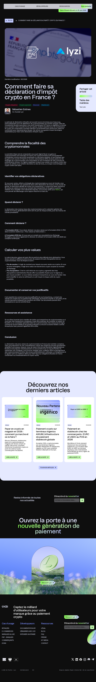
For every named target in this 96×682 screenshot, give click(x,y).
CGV (33, 670)
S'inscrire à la (66, 496)
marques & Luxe (8, 634)
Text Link (83, 107)
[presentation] (78, 633)
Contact (44, 643)
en (95, 6)
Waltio (57, 189)
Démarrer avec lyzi (27, 631)
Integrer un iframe (27, 634)
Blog (43, 631)
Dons (4, 643)
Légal (43, 628)
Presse (44, 637)
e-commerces (7, 631)
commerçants (8, 640)
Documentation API (28, 628)
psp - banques (7, 637)
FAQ (42, 634)
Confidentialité (24, 670)
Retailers (5, 628)
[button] (21, 6)
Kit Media (44, 640)
